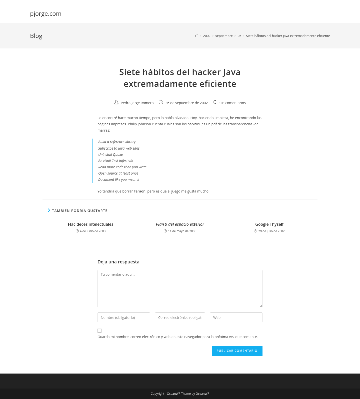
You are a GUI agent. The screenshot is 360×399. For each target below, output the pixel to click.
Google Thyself (269, 224)
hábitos (194, 124)
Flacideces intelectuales (91, 224)
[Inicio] (196, 35)
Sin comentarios (233, 102)
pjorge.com (46, 13)
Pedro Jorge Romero (137, 102)
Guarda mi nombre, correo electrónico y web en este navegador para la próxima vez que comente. (178, 336)
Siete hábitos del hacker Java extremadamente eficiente (288, 35)
